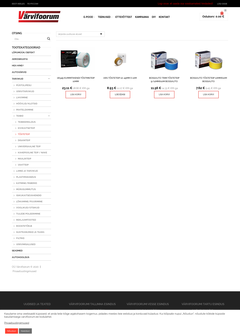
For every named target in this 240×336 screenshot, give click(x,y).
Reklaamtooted (26, 220)
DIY (154, 17)
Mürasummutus (26, 189)
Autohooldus (20, 257)
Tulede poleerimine (28, 213)
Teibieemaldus (27, 122)
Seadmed (17, 250)
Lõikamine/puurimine (29, 201)
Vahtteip (23, 164)
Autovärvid (19, 72)
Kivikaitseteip (26, 128)
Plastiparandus (26, 177)
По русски (32, 4)
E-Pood (88, 17)
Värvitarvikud (25, 91)
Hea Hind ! (18, 65)
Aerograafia (20, 59)
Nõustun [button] (11, 331)
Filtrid (20, 238)
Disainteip (24, 140)
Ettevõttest (123, 17)
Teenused (104, 17)
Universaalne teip (29, 146)
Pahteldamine (24, 109)
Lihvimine (22, 97)
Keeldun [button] (25, 331)
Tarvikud (17, 78)
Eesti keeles (18, 4)
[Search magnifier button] (48, 39)
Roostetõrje (24, 226)
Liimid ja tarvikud (27, 171)
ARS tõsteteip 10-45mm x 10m (120, 78)
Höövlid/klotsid (26, 103)
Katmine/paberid (26, 183)
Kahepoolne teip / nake (32, 152)
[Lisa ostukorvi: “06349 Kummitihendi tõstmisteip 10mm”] (76, 94)
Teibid (19, 116)
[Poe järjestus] (80, 34)
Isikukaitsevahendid (28, 195)
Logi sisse (222, 4)
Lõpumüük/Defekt (23, 52)
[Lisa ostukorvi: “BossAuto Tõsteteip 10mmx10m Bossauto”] (208, 94)
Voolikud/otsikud (27, 207)
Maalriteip (24, 158)
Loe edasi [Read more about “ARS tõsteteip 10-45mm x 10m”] (120, 94)
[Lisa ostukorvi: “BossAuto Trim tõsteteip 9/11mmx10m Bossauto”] (164, 94)
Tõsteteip (24, 134)
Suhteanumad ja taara (30, 232)
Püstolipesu (23, 85)
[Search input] (29, 39)
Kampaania (142, 17)
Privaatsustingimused (24, 271)
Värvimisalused (25, 244)
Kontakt (164, 17)
